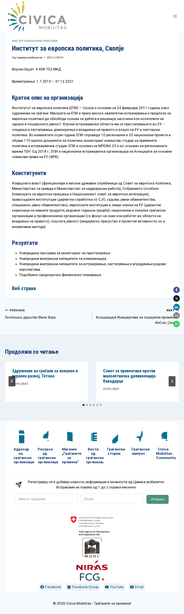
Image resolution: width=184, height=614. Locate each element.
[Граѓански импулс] (138, 444)
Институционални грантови (34, 40)
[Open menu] (175, 16)
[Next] (172, 381)
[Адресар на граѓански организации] (20, 448)
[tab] (83, 405)
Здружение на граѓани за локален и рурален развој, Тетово (45, 373)
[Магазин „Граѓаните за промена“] (68, 448)
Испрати (157, 499)
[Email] (176, 315)
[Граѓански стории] (114, 444)
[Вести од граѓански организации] (93, 448)
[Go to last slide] (12, 381)
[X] (176, 298)
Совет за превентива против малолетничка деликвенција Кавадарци (129, 376)
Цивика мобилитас (30, 57)
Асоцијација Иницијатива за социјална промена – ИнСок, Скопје (137, 316)
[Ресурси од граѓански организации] (44, 448)
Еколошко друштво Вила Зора (46, 313)
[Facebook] (176, 290)
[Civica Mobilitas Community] (163, 446)
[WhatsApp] (176, 324)
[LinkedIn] (176, 307)
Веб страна (24, 288)
